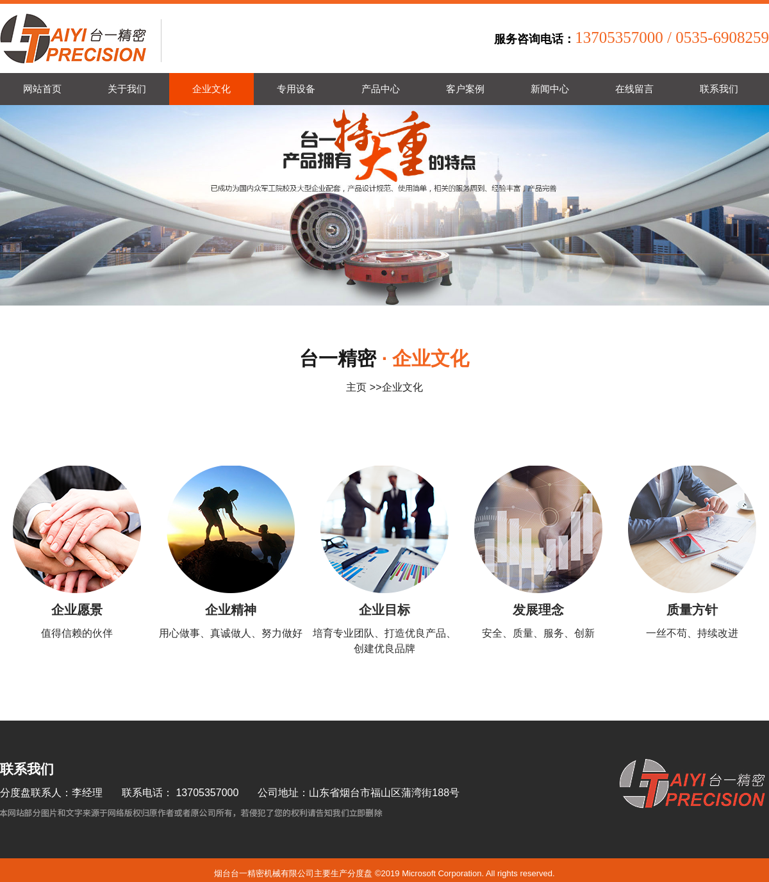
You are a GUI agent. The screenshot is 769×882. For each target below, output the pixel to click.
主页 (356, 387)
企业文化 (402, 387)
